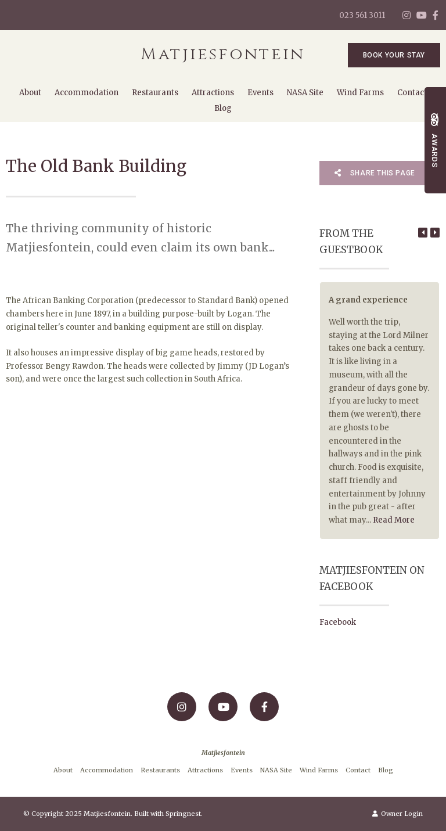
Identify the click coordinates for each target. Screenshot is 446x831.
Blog (223, 108)
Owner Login (397, 814)
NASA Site (305, 93)
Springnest (183, 814)
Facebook (337, 622)
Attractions (213, 93)
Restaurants (155, 93)
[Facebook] (435, 15)
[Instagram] (406, 15)
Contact (412, 93)
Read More (394, 520)
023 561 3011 (362, 15)
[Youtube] (421, 15)
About (30, 93)
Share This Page (374, 173)
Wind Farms (360, 93)
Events (260, 93)
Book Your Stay (394, 55)
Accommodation (86, 93)
